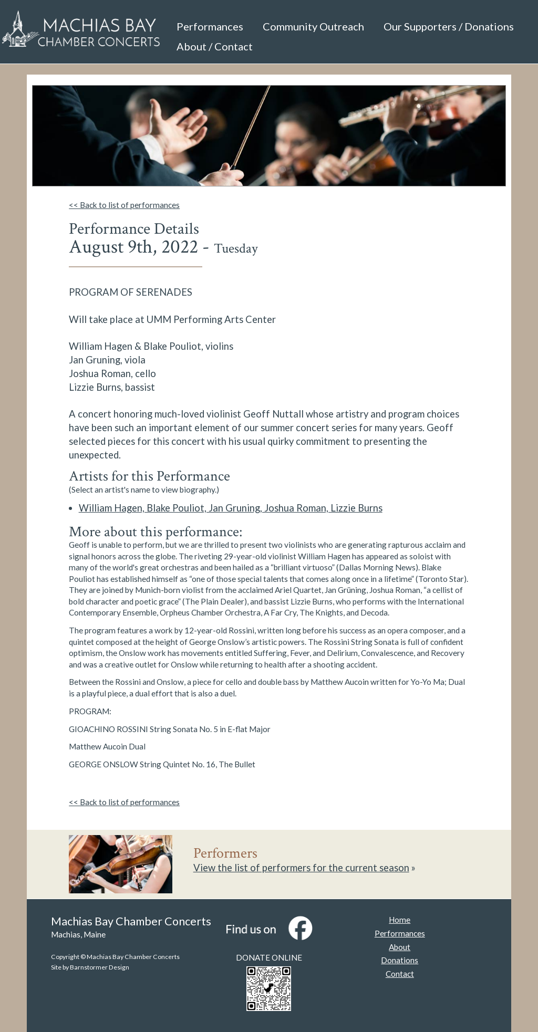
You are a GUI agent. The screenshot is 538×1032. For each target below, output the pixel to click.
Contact (400, 973)
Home (399, 919)
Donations (399, 960)
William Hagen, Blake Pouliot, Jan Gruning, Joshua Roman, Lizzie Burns (230, 508)
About (399, 947)
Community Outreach (313, 26)
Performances (210, 26)
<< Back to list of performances (124, 205)
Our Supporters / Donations (449, 26)
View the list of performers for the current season (301, 867)
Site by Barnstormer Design (90, 967)
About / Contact (215, 46)
